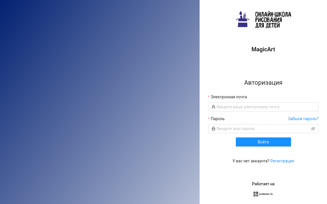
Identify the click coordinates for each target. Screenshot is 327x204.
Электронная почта (229, 97)
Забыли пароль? (303, 118)
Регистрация (282, 161)
